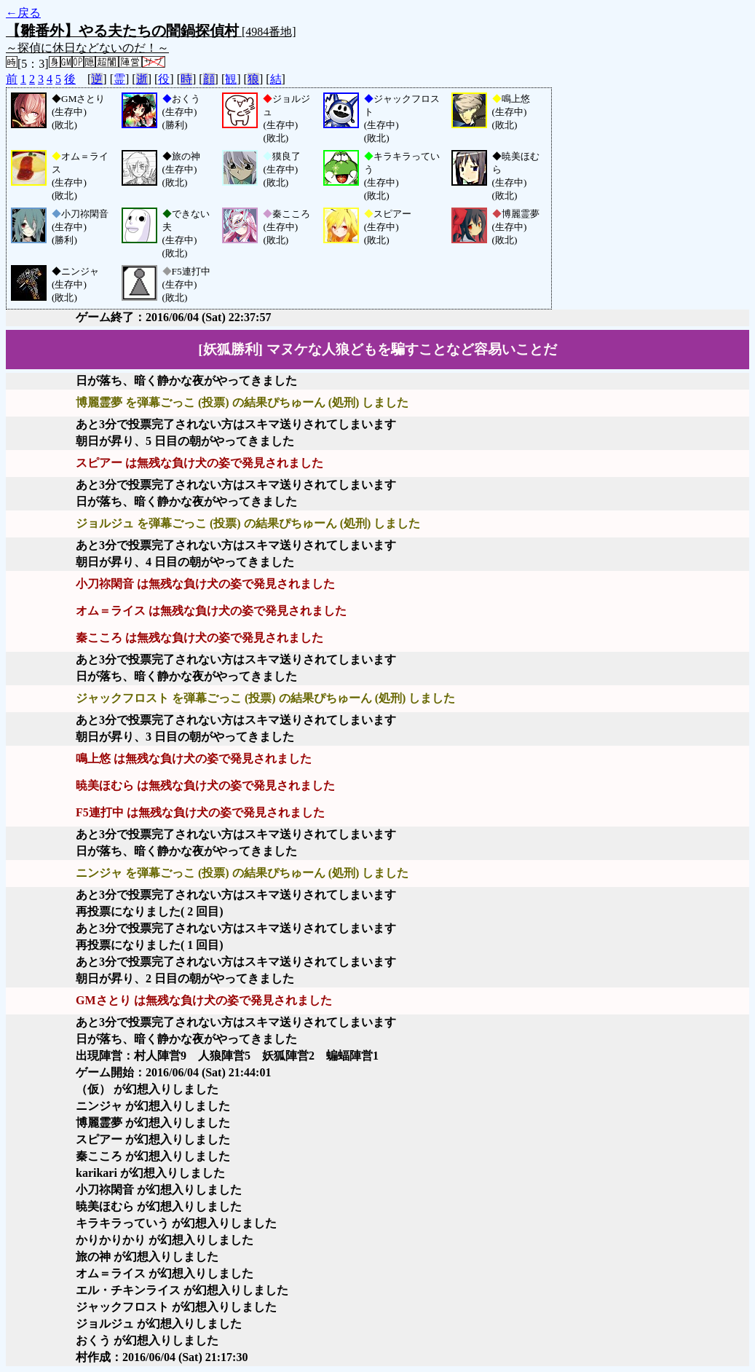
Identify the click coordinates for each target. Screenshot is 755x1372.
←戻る (23, 13)
